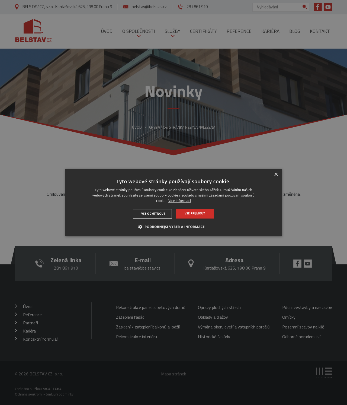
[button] (173, 226)
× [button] (276, 175)
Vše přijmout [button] (195, 213)
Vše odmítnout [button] (153, 214)
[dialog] (173, 202)
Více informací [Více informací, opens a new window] (179, 200)
